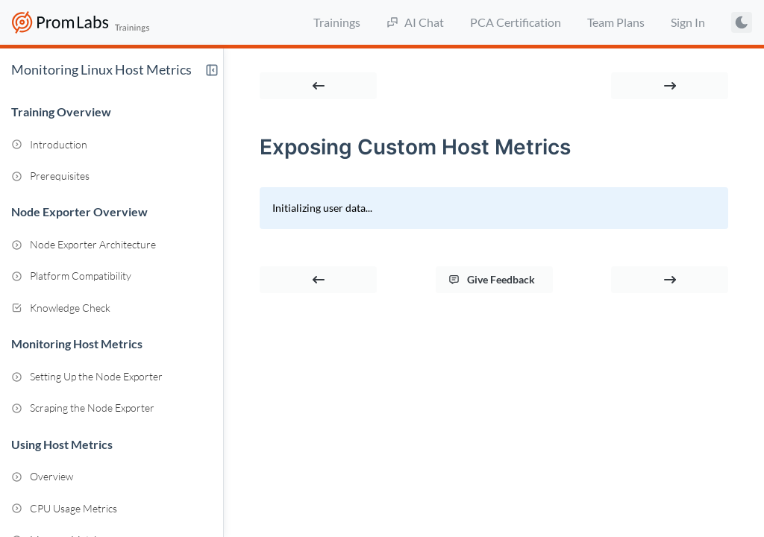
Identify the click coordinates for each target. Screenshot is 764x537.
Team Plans (616, 22)
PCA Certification (515, 22)
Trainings (336, 22)
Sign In (688, 22)
